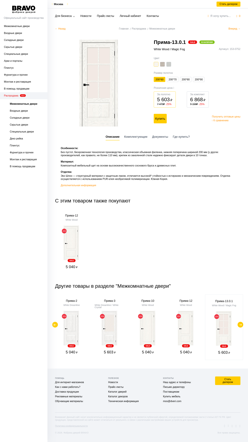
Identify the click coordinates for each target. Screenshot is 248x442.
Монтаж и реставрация (17, 81)
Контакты (153, 16)
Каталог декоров (118, 396)
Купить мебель (171, 396)
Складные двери (14, 40)
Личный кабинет (130, 16)
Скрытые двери (13, 47)
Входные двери (13, 33)
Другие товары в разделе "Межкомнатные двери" (113, 286)
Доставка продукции (67, 391)
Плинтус (9, 67)
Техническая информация (123, 401)
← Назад (60, 28)
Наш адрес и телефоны (177, 382)
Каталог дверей (117, 391)
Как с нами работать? (67, 387)
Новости (85, 16)
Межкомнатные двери (17, 26)
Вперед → (234, 28)
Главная (124, 28)
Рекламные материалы (68, 396)
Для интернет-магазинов (69, 382)
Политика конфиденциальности (71, 426)
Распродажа (15, 95)
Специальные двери (16, 54)
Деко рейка (16, 138)
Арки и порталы (13, 61)
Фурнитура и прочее (16, 74)
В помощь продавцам (16, 88)
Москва (58, 4)
